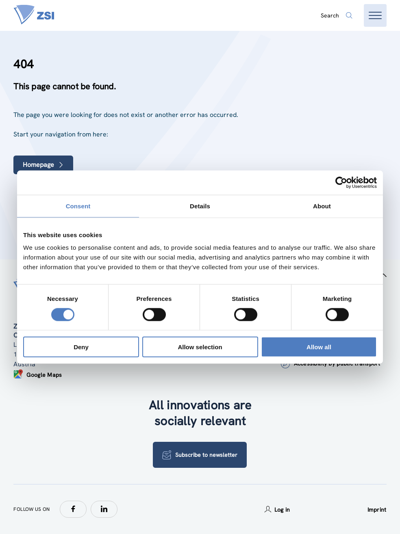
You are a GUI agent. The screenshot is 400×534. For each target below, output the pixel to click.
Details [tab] (200, 205)
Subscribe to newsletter (199, 454)
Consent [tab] (78, 205)
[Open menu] (375, 15)
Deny (81, 347)
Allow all (319, 347)
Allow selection (200, 347)
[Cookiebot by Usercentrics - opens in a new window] (341, 182)
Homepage (43, 164)
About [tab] (322, 205)
